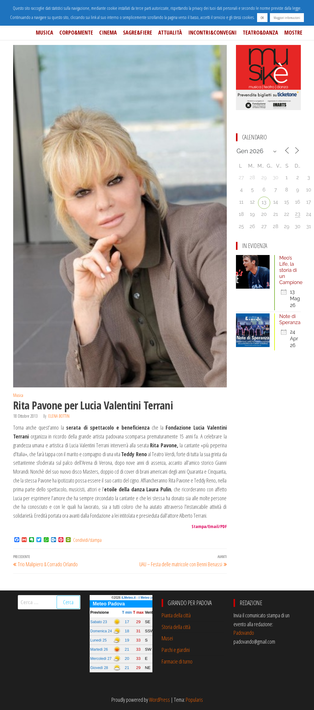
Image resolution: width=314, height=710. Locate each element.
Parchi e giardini (176, 649)
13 (264, 202)
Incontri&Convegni (212, 32)
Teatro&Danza (260, 32)
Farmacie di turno (177, 661)
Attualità (170, 32)
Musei (167, 638)
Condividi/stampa (87, 540)
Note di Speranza (290, 319)
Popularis (194, 699)
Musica (44, 32)
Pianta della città (176, 615)
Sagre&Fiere (137, 32)
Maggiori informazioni (287, 17)
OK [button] (262, 17)
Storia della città (176, 626)
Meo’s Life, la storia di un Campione (291, 270)
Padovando (244, 632)
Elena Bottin (58, 416)
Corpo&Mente (76, 32)
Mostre (293, 32)
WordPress (159, 699)
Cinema (108, 32)
